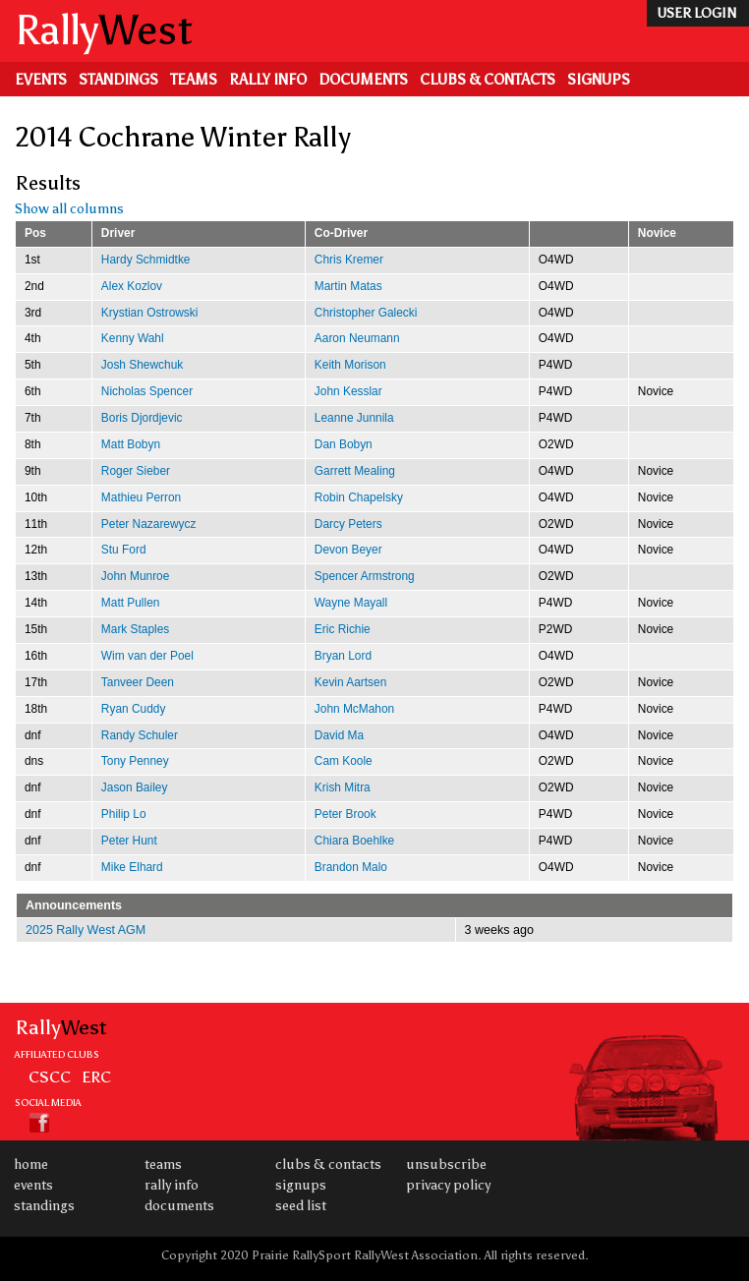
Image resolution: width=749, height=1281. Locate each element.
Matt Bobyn (130, 444)
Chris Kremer (349, 259)
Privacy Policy (448, 1185)
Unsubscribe (446, 1164)
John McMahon (354, 709)
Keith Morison (350, 365)
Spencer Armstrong (365, 576)
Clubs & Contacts (487, 79)
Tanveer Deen (137, 682)
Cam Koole (344, 761)
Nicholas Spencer (147, 391)
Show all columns (69, 209)
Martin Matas (348, 286)
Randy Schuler (139, 735)
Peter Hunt (129, 840)
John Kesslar (348, 391)
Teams (193, 79)
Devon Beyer (348, 549)
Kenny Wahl (132, 338)
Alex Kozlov (131, 286)
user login (696, 13)
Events (41, 79)
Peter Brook (345, 814)
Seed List (300, 1205)
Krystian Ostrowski (150, 313)
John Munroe (135, 576)
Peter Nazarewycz (149, 524)
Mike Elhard (132, 867)
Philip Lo (123, 814)
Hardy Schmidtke (146, 259)
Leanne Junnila (354, 418)
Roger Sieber (135, 471)
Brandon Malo (351, 867)
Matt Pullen (130, 603)
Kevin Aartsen (350, 682)
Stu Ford (123, 549)
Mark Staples (135, 629)
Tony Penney (135, 761)
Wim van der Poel (147, 656)
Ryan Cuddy (133, 709)
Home (31, 1164)
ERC (96, 1076)
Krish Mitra (343, 787)
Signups (598, 79)
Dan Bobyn (344, 444)
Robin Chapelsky (359, 497)
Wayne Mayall (351, 603)
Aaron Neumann (357, 338)
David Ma (339, 735)
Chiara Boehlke (354, 840)
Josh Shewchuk (142, 365)
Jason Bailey (134, 787)
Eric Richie (343, 629)
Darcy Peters (348, 524)
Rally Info (268, 79)
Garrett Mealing (355, 471)
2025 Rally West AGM (85, 930)
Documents (363, 79)
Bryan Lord (343, 656)
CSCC (50, 1076)
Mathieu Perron (141, 497)
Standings (118, 79)
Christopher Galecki (366, 313)
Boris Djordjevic (142, 418)
